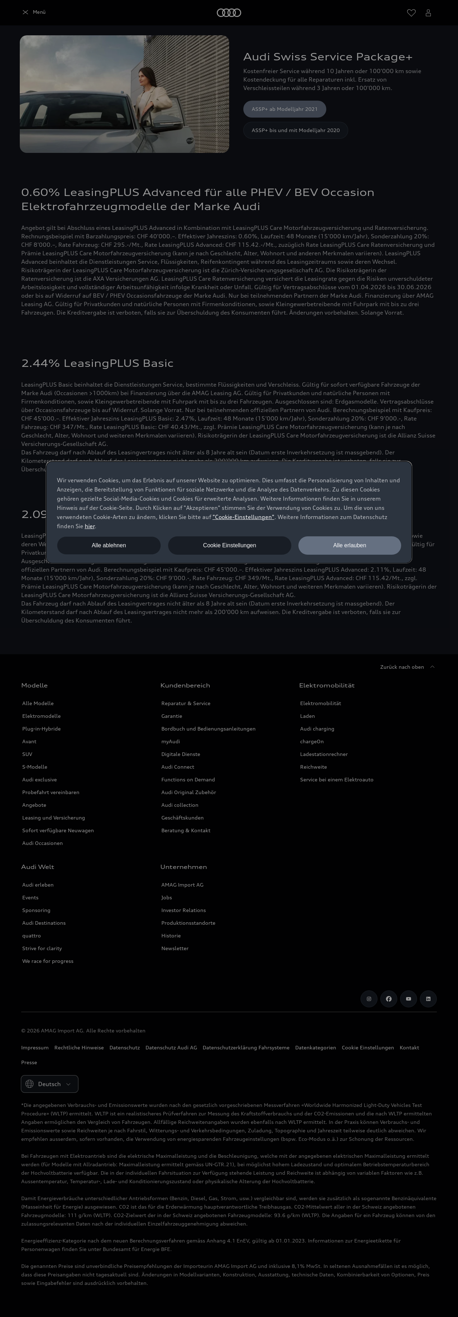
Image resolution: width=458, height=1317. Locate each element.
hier (90, 526)
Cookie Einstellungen (229, 545)
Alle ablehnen (109, 545)
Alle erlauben (349, 545)
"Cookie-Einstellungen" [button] (243, 516)
